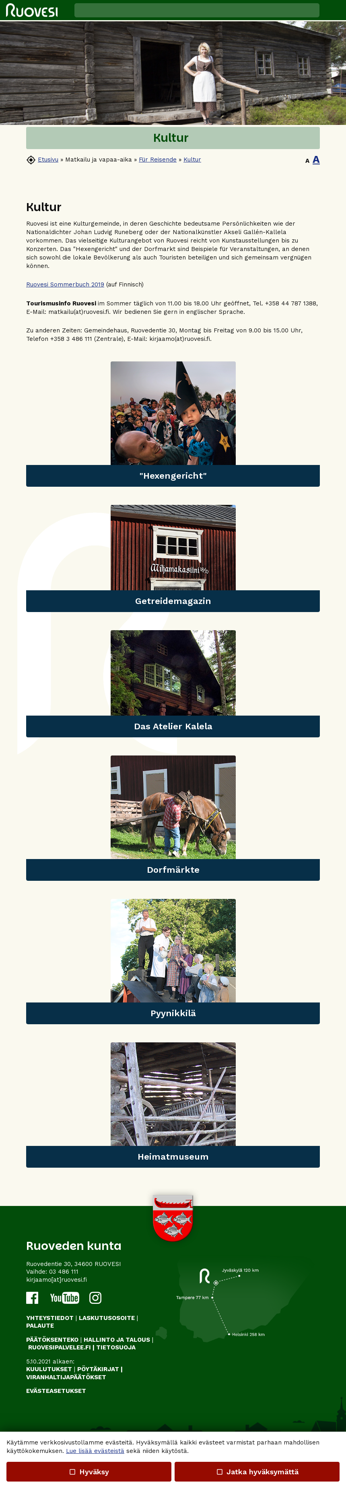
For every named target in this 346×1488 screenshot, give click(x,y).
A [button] (307, 160)
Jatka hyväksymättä (257, 1471)
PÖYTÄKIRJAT (98, 1369)
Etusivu (48, 159)
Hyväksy (89, 1471)
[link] (173, 424)
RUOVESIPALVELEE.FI (59, 1347)
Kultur (192, 159)
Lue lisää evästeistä (95, 1451)
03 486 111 (63, 1271)
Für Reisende (158, 159)
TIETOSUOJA (116, 1347)
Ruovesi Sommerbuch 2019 (65, 284)
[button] (332, 10)
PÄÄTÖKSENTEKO (52, 1339)
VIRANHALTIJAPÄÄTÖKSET (66, 1377)
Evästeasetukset (56, 1391)
